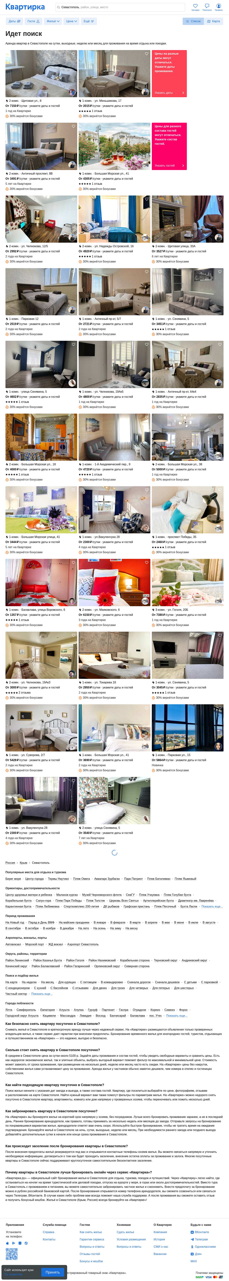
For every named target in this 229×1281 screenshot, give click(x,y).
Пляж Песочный (165, 906)
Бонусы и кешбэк (91, 1261)
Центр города (34, 878)
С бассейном (59, 988)
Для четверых (138, 988)
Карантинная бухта (18, 906)
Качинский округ (16, 966)
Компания (160, 1232)
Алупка (79, 1009)
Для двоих (100, 988)
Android (13, 1243)
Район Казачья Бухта (47, 960)
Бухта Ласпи (188, 906)
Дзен (198, 1254)
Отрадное (139, 1009)
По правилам (13, 1273)
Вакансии (160, 1254)
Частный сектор (16, 993)
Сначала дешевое (167, 982)
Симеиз (169, 1009)
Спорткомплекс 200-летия (81, 906)
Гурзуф (92, 1009)
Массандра (67, 1015)
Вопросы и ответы (92, 1246)
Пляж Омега (81, 878)
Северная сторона (136, 966)
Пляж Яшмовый (185, 878)
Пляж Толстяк (95, 900)
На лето (83, 928)
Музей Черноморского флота (102, 894)
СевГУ (130, 894)
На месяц (47, 982)
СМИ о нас (161, 1246)
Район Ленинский (17, 960)
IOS (7, 1243)
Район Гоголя (75, 960)
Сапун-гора (43, 900)
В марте (135, 922)
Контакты (49, 1239)
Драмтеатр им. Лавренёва (195, 900)
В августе (209, 922)
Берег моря (13, 878)
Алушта (64, 1009)
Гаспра (123, 1009)
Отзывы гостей (90, 1254)
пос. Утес (155, 1015)
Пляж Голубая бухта (177, 894)
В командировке (112, 982)
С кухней (40, 988)
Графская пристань (137, 906)
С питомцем (88, 982)
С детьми (190, 982)
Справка (48, 1232)
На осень (99, 928)
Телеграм (201, 1239)
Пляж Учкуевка (149, 894)
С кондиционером (17, 988)
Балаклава (137, 1015)
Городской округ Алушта (22, 1015)
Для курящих (67, 982)
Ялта (8, 1009)
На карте (11, 982)
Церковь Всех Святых (124, 900)
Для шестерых (184, 988)
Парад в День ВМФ (41, 922)
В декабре (67, 928)
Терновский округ (166, 960)
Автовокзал (13, 944)
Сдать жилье (125, 1232)
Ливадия (85, 1015)
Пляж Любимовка (47, 906)
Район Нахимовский (102, 960)
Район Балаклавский (46, 966)
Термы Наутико (58, 878)
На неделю (29, 982)
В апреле (151, 922)
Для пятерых (161, 988)
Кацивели (49, 1015)
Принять (53, 1272)
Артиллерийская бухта (158, 900)
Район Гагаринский (77, 966)
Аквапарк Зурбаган (107, 878)
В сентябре (13, 928)
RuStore (26, 1243)
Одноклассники (205, 1246)
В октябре (32, 928)
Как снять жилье (91, 1232)
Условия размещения (131, 1239)
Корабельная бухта (18, 900)
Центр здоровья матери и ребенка (28, 894)
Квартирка (28, 7)
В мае (166, 922)
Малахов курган (67, 894)
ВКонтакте (202, 1232)
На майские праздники (74, 922)
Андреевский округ (194, 960)
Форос (183, 1009)
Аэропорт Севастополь (83, 944)
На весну (132, 928)
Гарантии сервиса (92, 1239)
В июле (193, 922)
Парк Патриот (133, 878)
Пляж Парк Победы (68, 900)
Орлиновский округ (107, 966)
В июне (179, 922)
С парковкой (209, 982)
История (159, 1239)
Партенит (108, 1009)
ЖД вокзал (55, 944)
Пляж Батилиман (158, 878)
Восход (100, 1015)
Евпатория (47, 1009)
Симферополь (26, 1009)
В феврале (117, 922)
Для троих (118, 988)
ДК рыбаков (111, 906)
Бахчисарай (118, 1015)
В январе (100, 922)
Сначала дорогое (139, 982)
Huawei (20, 1243)
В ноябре (49, 928)
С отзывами (80, 988)
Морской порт (34, 944)
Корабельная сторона (134, 960)
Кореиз (155, 1009)
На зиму (115, 928)
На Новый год (14, 922)
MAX (194, 1261)
